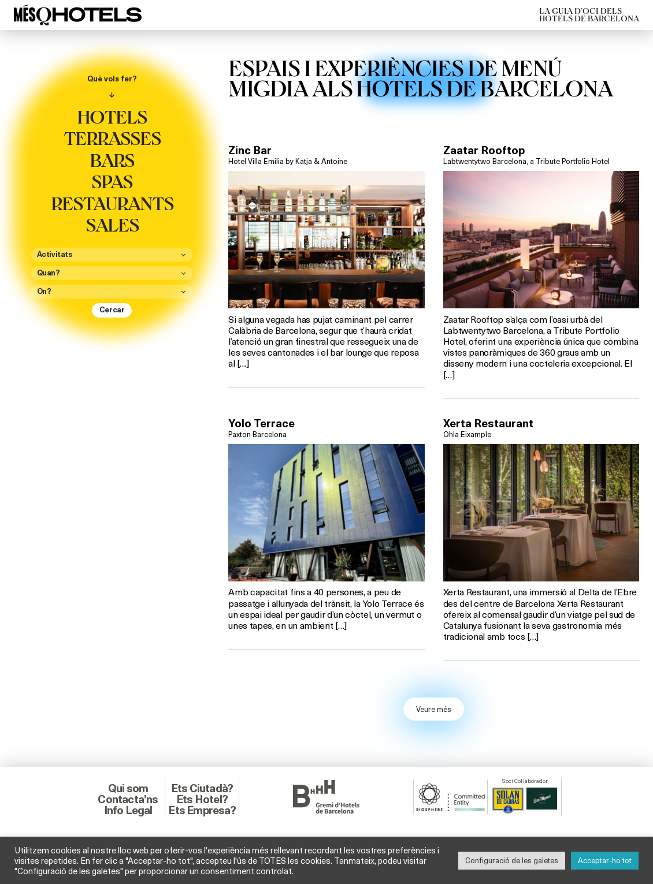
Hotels (112, 116)
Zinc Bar (250, 150)
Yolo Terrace (261, 423)
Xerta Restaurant (488, 423)
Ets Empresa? (201, 810)
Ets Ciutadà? (202, 788)
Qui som (128, 788)
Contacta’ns (128, 799)
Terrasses (112, 137)
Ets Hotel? (202, 799)
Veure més (433, 709)
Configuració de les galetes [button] (511, 860)
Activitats (54, 254)
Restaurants (112, 202)
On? (44, 291)
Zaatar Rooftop (484, 150)
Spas (111, 180)
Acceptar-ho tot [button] (605, 860)
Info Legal (128, 810)
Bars (112, 159)
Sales (112, 224)
